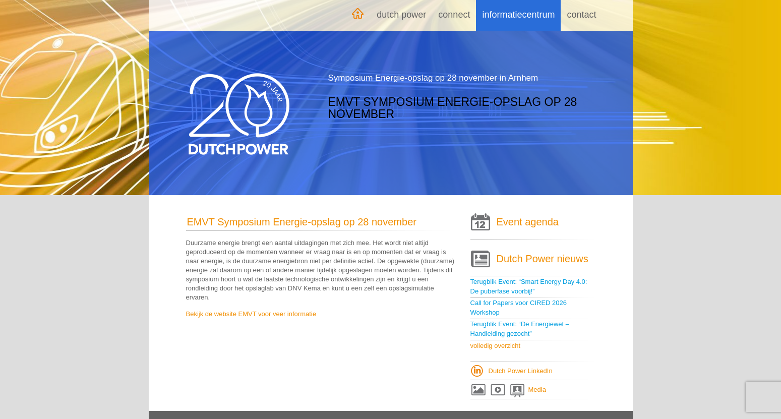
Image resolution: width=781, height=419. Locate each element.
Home (357, 15)
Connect (454, 15)
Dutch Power (401, 15)
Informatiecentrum (518, 15)
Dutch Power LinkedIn (521, 371)
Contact (581, 15)
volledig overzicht (495, 345)
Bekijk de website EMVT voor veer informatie (251, 314)
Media (537, 389)
